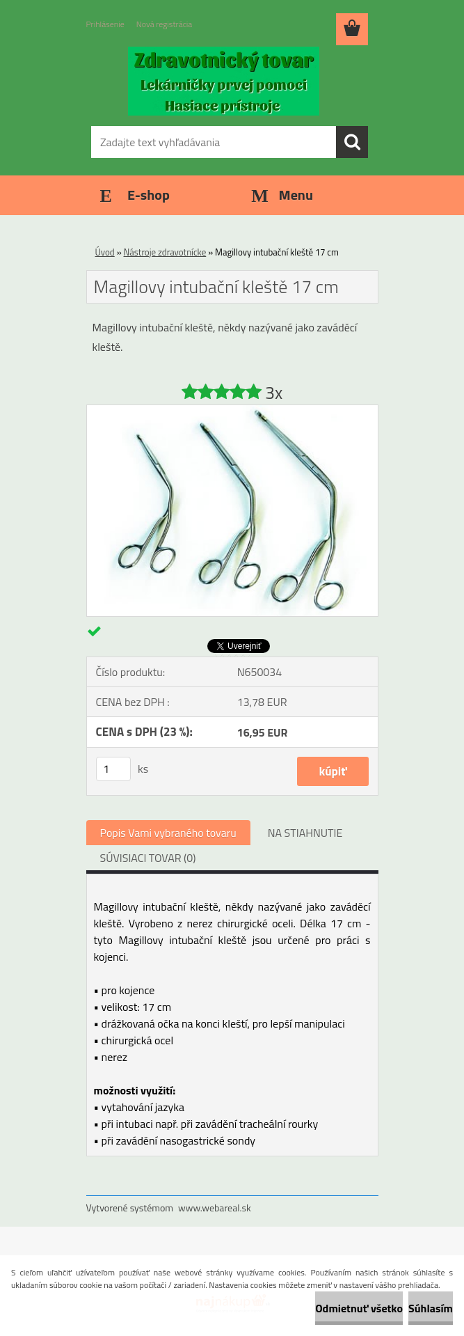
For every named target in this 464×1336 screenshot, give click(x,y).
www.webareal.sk (214, 1207)
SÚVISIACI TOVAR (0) (148, 857)
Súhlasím (430, 1308)
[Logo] (223, 81)
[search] (352, 142)
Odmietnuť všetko (359, 1308)
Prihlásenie (105, 24)
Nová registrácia (164, 24)
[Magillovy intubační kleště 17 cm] (232, 410)
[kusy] (113, 769)
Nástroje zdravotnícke (165, 252)
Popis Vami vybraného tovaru (168, 832)
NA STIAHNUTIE (305, 832)
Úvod (105, 252)
